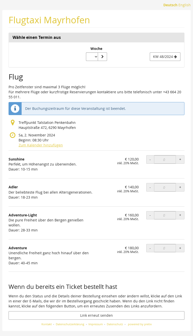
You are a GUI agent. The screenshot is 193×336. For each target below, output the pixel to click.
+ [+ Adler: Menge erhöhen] (180, 187)
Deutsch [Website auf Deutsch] (170, 5)
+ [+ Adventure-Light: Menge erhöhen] (180, 215)
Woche (96, 48)
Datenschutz (115, 324)
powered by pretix (140, 324)
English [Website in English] (184, 5)
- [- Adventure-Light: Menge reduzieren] (150, 215)
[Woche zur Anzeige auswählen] (92, 56)
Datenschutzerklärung (70, 324)
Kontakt (46, 324)
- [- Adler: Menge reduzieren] (150, 187)
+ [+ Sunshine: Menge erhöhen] (180, 159)
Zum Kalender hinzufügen (41, 145)
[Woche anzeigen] (102, 56)
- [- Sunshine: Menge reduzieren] (150, 159)
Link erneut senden (96, 315)
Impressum (95, 324)
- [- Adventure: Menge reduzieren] (150, 248)
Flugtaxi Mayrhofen (49, 20)
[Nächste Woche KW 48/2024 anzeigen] (165, 56)
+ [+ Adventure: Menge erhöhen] (180, 248)
